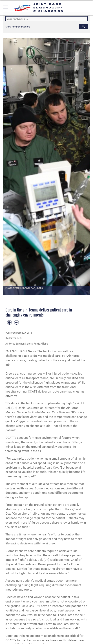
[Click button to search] (83, 26)
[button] (6, 7)
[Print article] (9, 322)
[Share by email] (16, 322)
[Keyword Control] (46, 18)
